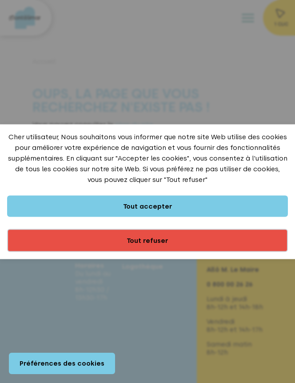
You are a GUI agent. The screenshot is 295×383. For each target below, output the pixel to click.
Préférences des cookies (62, 363)
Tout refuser (147, 240)
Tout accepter (147, 206)
